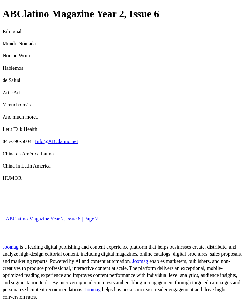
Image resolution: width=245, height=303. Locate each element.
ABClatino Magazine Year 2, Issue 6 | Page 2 (52, 218)
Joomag (11, 246)
